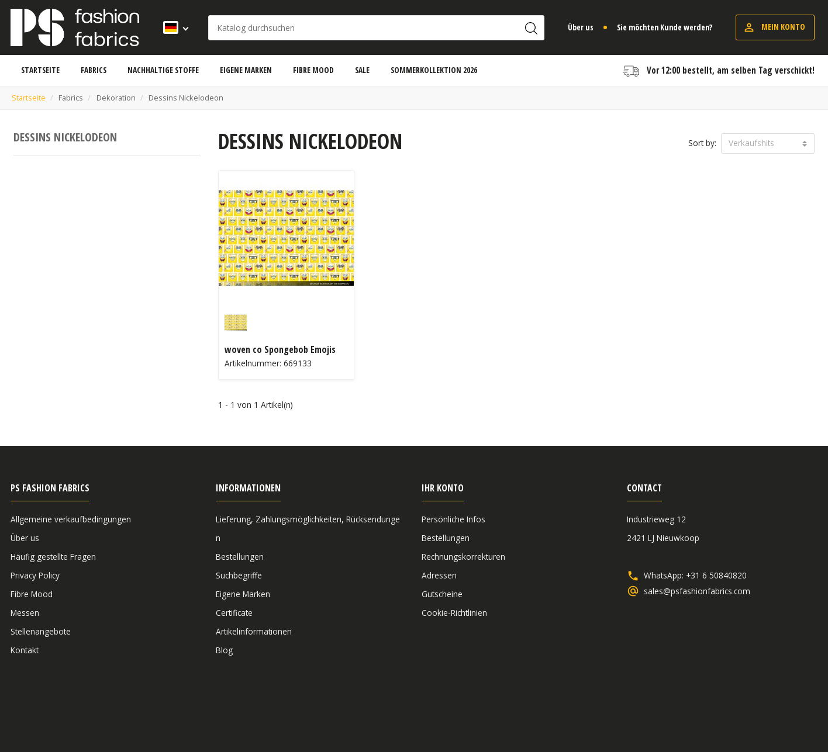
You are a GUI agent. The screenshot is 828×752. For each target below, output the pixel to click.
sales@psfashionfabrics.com (697, 591)
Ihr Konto (443, 487)
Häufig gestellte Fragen (53, 556)
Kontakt (25, 650)
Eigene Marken (243, 593)
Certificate (234, 612)
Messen (25, 612)
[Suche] (376, 27)
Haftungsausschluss (727, 712)
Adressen (439, 575)
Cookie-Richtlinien (454, 612)
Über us (581, 27)
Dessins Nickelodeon (65, 137)
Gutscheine (442, 593)
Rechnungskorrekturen (463, 556)
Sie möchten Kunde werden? (664, 27)
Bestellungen (240, 556)
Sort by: (702, 142)
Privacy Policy (35, 575)
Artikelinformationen (254, 631)
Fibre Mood (32, 593)
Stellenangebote (41, 631)
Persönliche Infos (453, 519)
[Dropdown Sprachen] (172, 27)
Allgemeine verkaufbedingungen (71, 519)
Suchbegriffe (239, 575)
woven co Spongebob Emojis (280, 349)
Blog (224, 650)
